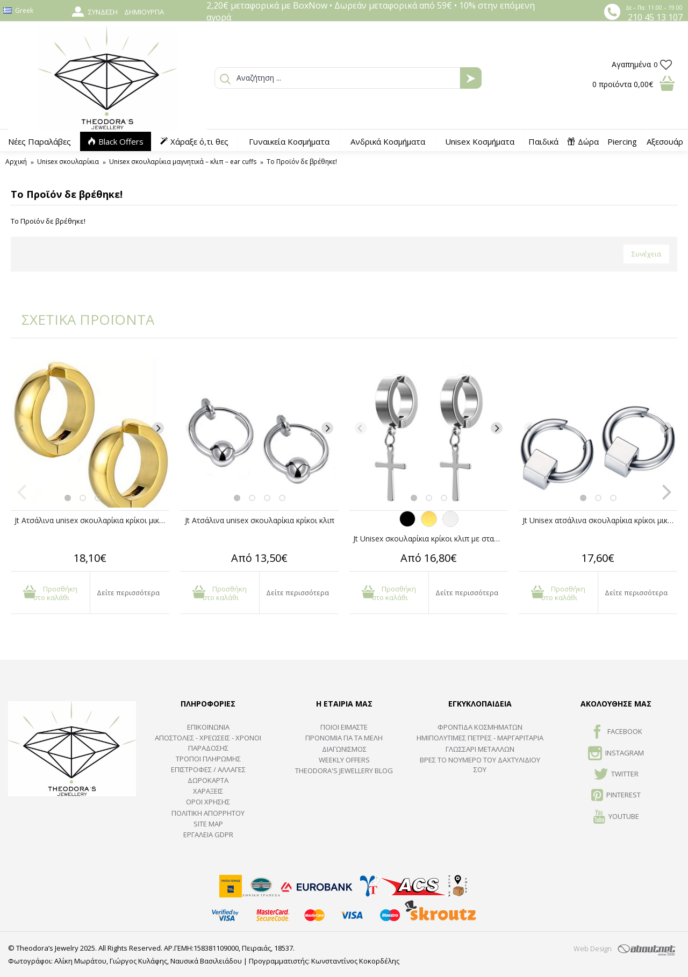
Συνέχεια (646, 254)
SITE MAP (208, 824)
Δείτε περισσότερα (128, 592)
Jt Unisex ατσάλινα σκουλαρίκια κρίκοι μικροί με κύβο (599, 520)
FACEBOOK (616, 732)
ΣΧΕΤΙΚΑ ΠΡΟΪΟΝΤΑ (81, 319)
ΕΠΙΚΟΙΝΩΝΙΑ (208, 727)
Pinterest (616, 795)
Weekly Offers (344, 760)
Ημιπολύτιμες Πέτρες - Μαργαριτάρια (480, 738)
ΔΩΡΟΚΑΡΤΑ (208, 780)
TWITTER (616, 775)
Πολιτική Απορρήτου (208, 813)
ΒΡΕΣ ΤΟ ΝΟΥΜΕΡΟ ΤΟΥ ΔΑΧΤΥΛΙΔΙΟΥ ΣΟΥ (480, 764)
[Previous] (22, 428)
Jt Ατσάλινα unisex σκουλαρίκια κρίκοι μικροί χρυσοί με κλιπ (92, 520)
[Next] (158, 428)
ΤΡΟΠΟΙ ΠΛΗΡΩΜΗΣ (208, 759)
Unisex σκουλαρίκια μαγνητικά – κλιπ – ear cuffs (182, 161)
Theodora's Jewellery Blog (344, 770)
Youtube (616, 817)
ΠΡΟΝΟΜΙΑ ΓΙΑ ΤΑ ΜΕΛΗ (344, 738)
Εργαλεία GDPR (208, 834)
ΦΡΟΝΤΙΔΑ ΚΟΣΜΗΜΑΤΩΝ (480, 727)
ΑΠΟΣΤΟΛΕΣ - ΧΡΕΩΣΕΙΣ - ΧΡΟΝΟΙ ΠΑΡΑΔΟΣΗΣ (208, 742)
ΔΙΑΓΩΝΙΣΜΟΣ (344, 749)
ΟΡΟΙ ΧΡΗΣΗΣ (208, 802)
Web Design (593, 948)
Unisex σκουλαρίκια (68, 161)
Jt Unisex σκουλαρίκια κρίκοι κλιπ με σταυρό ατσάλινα (430, 538)
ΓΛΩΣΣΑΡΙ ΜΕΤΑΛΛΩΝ (480, 749)
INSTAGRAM (616, 754)
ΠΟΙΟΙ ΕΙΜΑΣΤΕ (344, 727)
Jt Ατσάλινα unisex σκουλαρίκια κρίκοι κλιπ (259, 520)
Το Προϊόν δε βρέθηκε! (302, 161)
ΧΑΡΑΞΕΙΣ (208, 791)
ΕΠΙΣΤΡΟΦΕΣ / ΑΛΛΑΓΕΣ (208, 769)
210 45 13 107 (655, 17)
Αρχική (16, 161)
